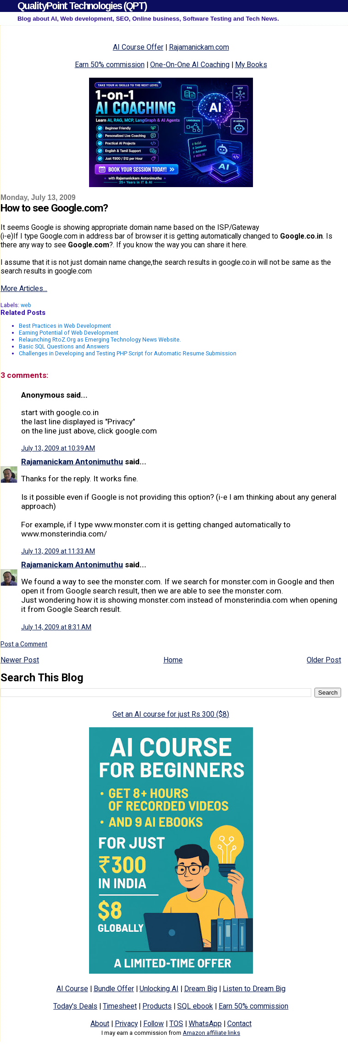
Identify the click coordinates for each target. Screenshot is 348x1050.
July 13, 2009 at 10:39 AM (58, 448)
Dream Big (200, 988)
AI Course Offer (138, 47)
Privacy (126, 1023)
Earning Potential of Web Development (68, 332)
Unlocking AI (159, 988)
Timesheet (120, 1006)
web (26, 305)
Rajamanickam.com (199, 47)
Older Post (324, 660)
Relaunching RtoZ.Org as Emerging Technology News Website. (100, 339)
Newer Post (19, 660)
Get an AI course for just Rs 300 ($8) (170, 714)
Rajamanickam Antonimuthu (72, 461)
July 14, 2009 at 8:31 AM (56, 627)
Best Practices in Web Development (65, 325)
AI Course (72, 988)
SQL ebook (195, 1006)
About (99, 1023)
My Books (251, 64)
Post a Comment (23, 644)
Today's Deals (75, 1006)
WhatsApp (205, 1023)
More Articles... (23, 288)
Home (173, 660)
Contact (239, 1023)
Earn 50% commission (110, 64)
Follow (153, 1023)
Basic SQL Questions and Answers (64, 346)
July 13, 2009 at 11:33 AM (58, 551)
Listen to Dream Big (254, 988)
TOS (176, 1023)
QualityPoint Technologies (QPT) (81, 5)
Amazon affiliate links (211, 1032)
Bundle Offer (114, 988)
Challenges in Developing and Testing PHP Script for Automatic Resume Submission (127, 353)
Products (157, 1006)
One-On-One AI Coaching (190, 64)
